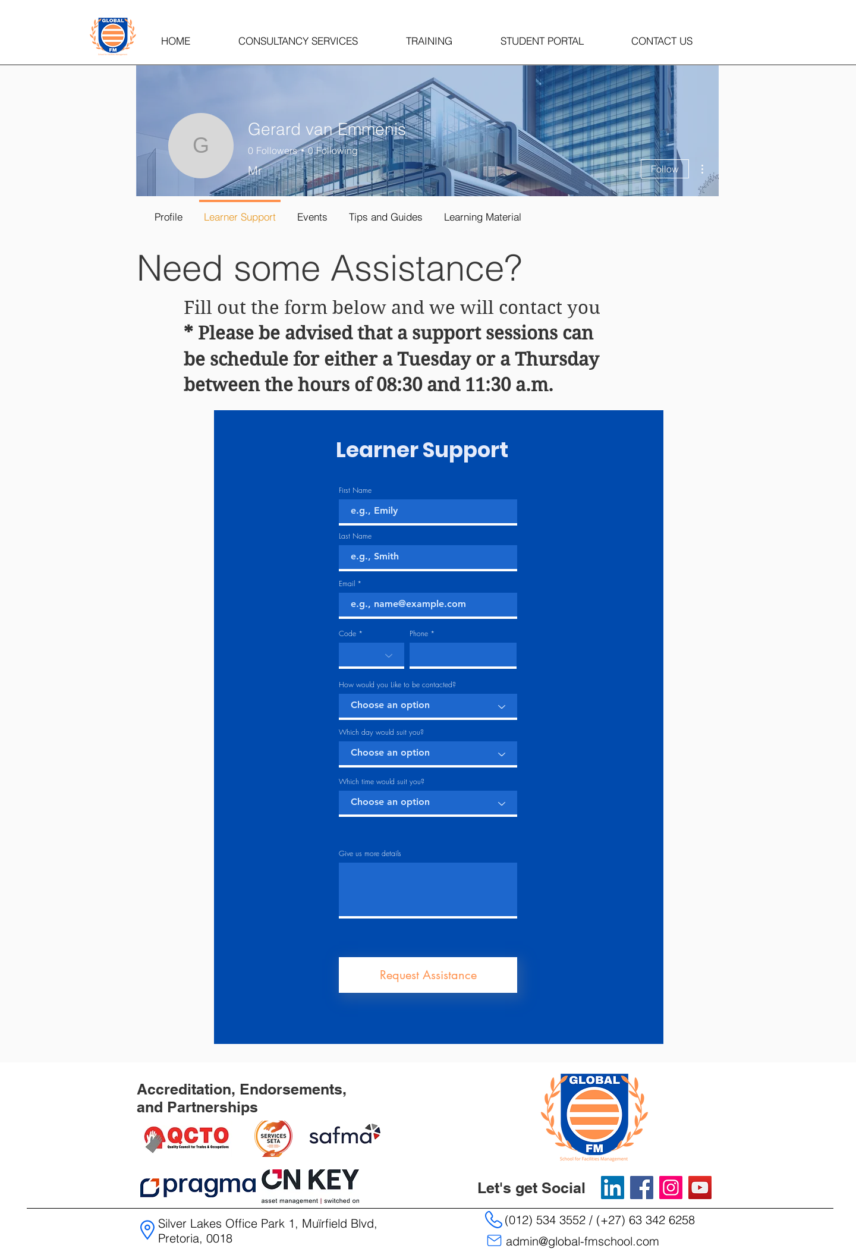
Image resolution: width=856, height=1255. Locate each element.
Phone (419, 633)
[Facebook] (641, 1187)
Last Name (355, 536)
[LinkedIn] (612, 1187)
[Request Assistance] (428, 975)
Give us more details (370, 853)
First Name (355, 490)
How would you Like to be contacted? (397, 684)
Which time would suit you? (381, 781)
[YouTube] (700, 1187)
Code (347, 633)
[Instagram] (670, 1187)
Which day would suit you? (381, 732)
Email (347, 583)
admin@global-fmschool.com (582, 1241)
